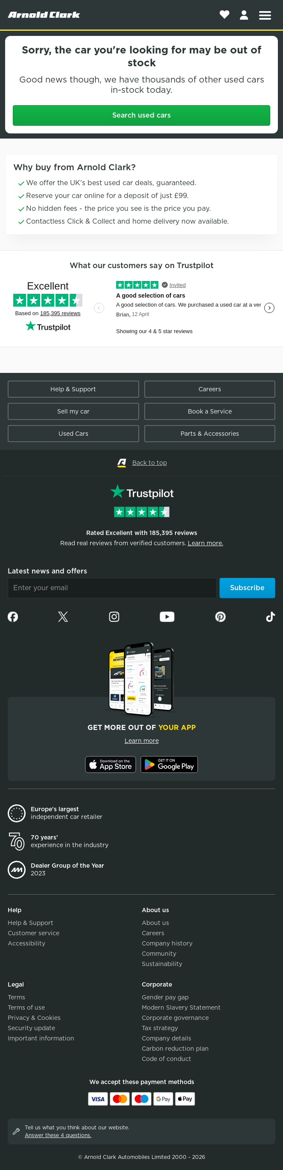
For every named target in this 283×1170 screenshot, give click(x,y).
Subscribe (247, 588)
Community (159, 953)
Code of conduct (166, 1058)
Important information (41, 1038)
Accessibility (26, 943)
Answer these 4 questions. (58, 1135)
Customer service (33, 933)
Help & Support (73, 389)
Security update (31, 1028)
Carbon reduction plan (175, 1048)
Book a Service (210, 411)
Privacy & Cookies (34, 1017)
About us (155, 922)
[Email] (112, 588)
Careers (209, 389)
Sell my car (73, 411)
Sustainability (162, 963)
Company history (167, 943)
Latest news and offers (47, 571)
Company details (166, 1038)
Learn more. (205, 543)
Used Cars (73, 433)
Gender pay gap (165, 997)
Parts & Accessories (210, 433)
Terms (16, 997)
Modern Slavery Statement (181, 1007)
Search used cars (141, 115)
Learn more (142, 740)
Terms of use (26, 1007)
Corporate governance (175, 1017)
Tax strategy (160, 1028)
